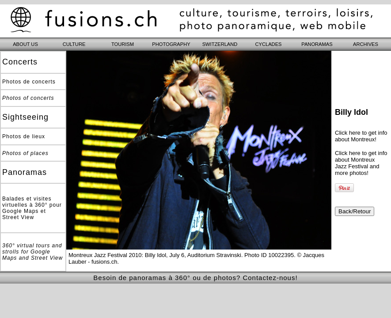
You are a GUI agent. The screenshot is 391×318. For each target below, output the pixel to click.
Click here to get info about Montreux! (361, 136)
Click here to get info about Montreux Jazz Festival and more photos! (361, 163)
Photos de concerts (29, 82)
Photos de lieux (23, 136)
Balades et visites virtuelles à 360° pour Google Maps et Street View (32, 208)
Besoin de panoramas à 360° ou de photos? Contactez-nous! (195, 277)
